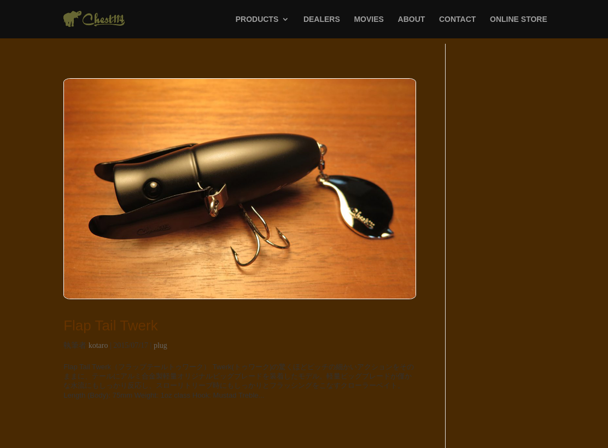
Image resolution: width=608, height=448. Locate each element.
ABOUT (411, 19)
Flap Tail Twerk (110, 325)
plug (160, 345)
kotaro (98, 345)
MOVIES (368, 19)
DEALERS (321, 19)
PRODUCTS (257, 19)
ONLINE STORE (518, 19)
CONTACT (457, 19)
